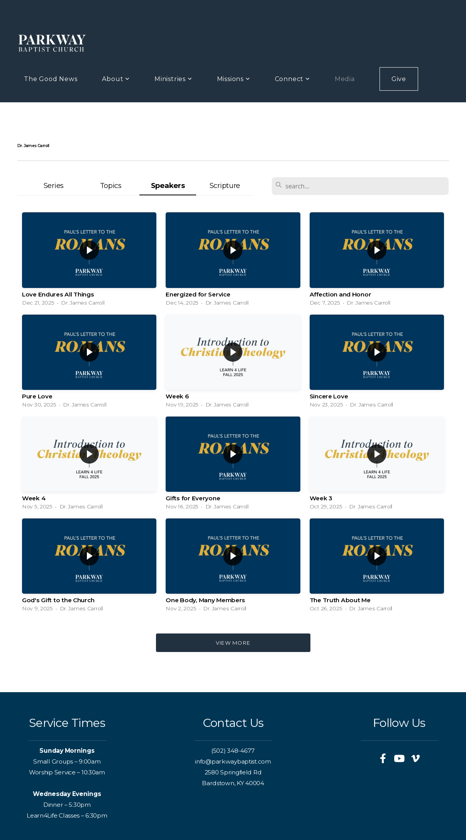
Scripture (225, 185)
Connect (292, 79)
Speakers (168, 185)
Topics (111, 185)
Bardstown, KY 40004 (233, 783)
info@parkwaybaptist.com (233, 761)
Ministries (173, 79)
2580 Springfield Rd (233, 772)
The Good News (50, 79)
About (116, 79)
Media (345, 79)
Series (54, 185)
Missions (233, 79)
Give (398, 79)
